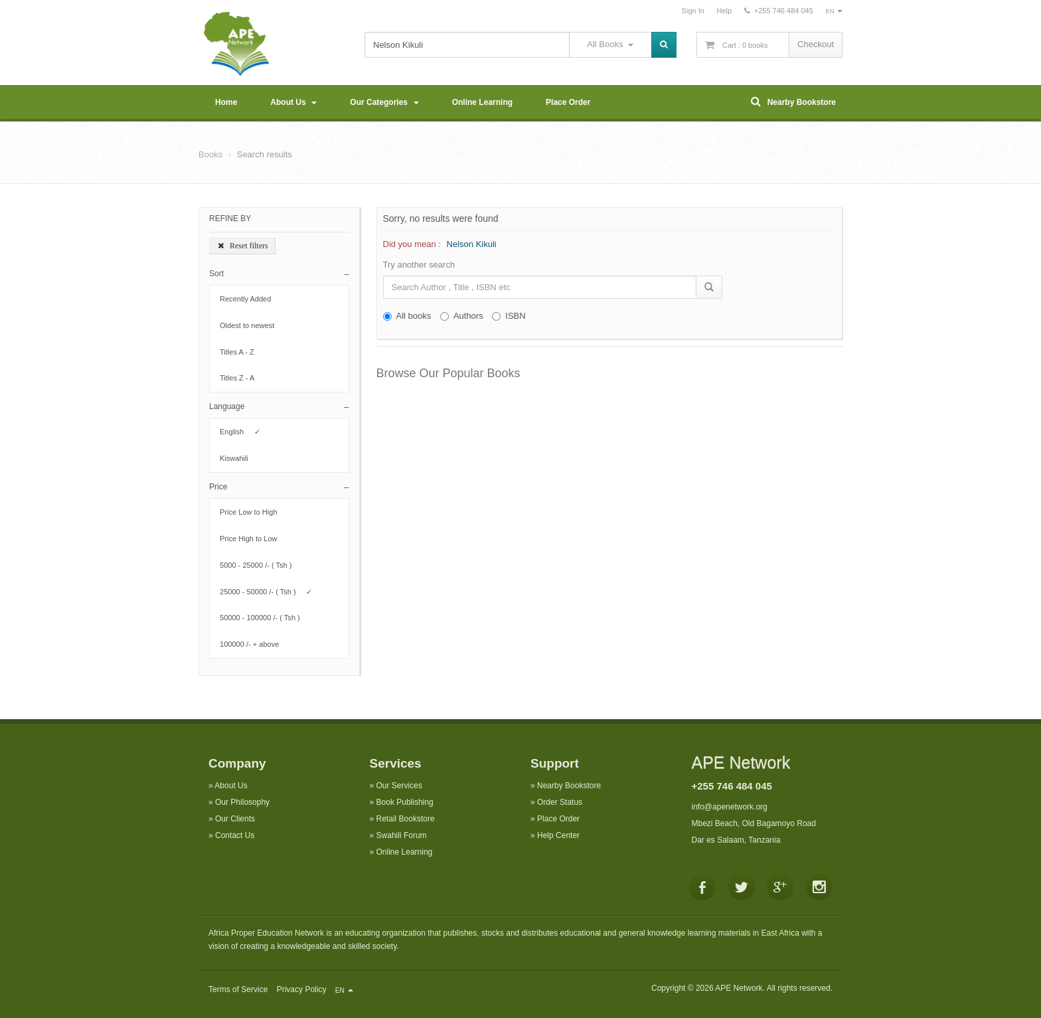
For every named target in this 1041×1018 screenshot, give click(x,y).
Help (724, 11)
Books (210, 154)
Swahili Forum (401, 835)
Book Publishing (405, 802)
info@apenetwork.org (729, 806)
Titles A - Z (241, 352)
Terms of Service (238, 989)
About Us (293, 102)
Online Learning (482, 102)
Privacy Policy (302, 989)
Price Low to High (252, 512)
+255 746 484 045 (732, 786)
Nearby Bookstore (793, 101)
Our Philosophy (242, 802)
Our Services (399, 785)
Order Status (559, 802)
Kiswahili (238, 458)
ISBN (508, 316)
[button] (279, 274)
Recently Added (250, 299)
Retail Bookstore (405, 818)
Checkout (815, 44)
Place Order (568, 102)
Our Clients (235, 818)
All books (407, 316)
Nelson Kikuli (472, 244)
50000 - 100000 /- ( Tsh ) (264, 618)
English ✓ (240, 432)
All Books (610, 44)
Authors (461, 316)
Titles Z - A (241, 378)
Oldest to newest (251, 325)
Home (226, 102)
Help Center (558, 835)
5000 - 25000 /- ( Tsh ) (260, 565)
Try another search (419, 265)
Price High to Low (252, 539)
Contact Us (234, 835)
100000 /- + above (253, 644)
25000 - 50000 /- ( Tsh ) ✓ (266, 592)
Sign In (693, 11)
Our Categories (384, 102)
